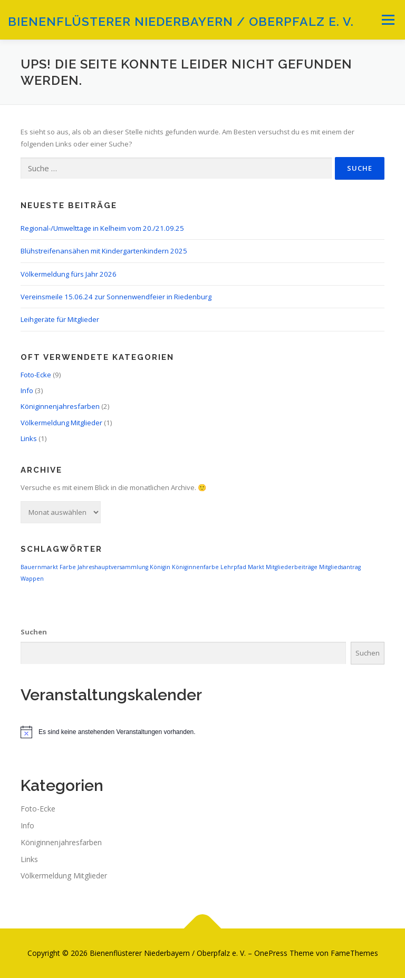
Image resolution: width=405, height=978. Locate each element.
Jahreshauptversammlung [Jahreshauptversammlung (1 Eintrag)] (113, 567)
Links (29, 438)
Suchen (34, 632)
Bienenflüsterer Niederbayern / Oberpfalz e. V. (181, 21)
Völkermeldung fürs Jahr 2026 (69, 274)
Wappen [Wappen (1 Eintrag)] (32, 578)
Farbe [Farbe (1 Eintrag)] (68, 567)
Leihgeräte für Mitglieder (60, 319)
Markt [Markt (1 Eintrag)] (256, 567)
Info (27, 390)
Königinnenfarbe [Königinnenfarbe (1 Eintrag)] (195, 567)
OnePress (270, 953)
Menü (388, 19)
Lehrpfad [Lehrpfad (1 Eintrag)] (233, 567)
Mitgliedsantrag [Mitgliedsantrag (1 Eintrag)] (340, 567)
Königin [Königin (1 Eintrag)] (160, 567)
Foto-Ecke (36, 374)
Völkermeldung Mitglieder (61, 422)
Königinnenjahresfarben (60, 406)
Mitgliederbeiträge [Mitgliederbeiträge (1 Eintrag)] (291, 567)
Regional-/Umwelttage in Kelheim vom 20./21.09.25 (102, 228)
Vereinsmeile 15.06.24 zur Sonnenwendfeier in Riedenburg (116, 296)
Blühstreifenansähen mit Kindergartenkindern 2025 (104, 251)
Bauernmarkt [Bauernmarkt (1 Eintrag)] (39, 567)
